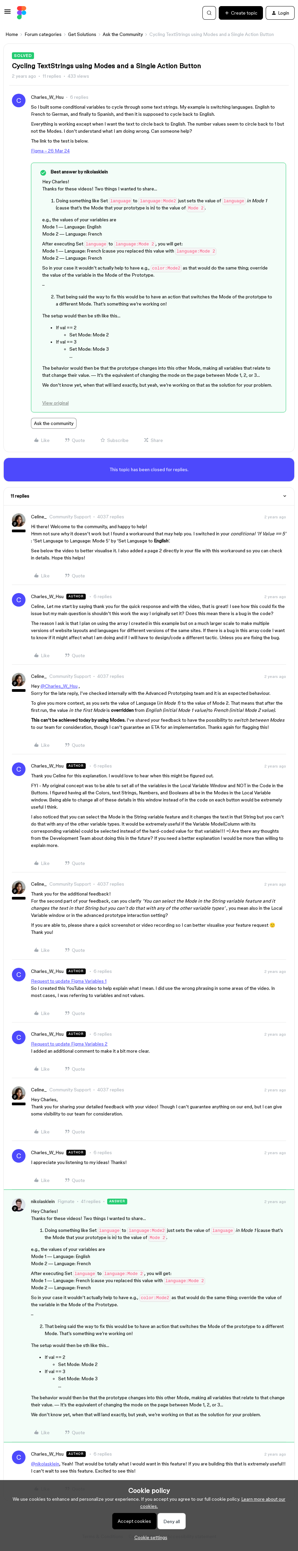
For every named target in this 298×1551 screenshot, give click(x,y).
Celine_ (39, 516)
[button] (7, 14)
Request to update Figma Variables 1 (68, 981)
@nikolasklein (45, 1463)
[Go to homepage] (21, 13)
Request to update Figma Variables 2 (69, 1044)
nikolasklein (43, 1201)
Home (11, 34)
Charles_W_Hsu (47, 97)
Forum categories (43, 34)
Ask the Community (123, 34)
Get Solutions (82, 34)
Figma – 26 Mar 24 (50, 150)
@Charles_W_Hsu (59, 686)
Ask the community (53, 423)
